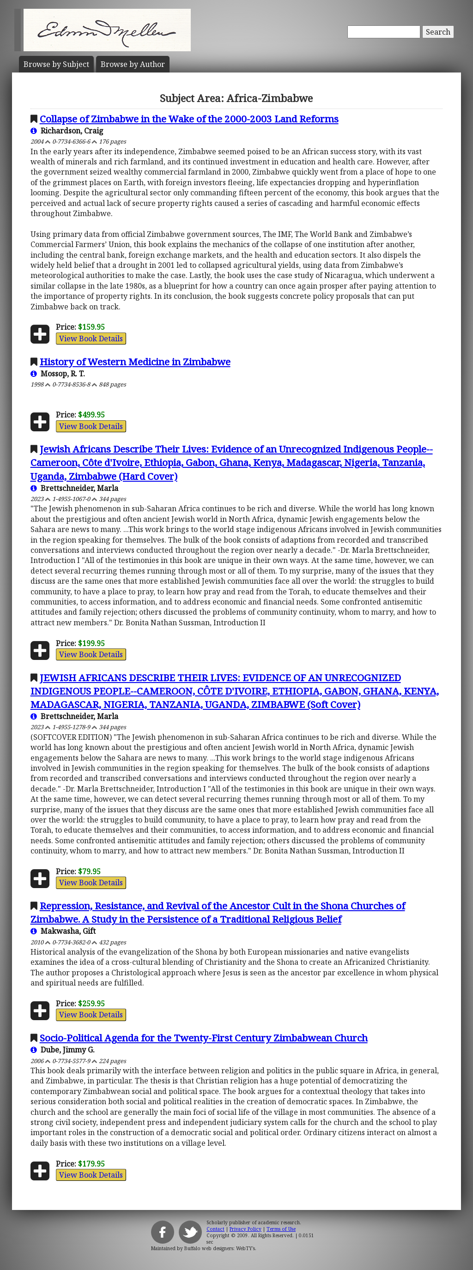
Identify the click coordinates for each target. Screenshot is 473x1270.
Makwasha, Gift (63, 931)
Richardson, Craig (66, 131)
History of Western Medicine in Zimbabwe (135, 361)
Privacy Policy (245, 1229)
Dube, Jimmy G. (62, 1050)
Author (133, 64)
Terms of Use (281, 1229)
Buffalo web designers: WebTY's (219, 1248)
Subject (56, 64)
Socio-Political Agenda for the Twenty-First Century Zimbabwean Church (204, 1037)
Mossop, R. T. (57, 374)
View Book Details (91, 338)
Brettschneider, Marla (74, 488)
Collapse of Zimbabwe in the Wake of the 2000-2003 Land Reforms (189, 118)
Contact (215, 1229)
